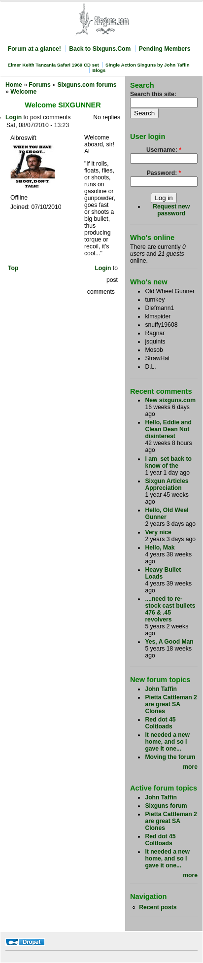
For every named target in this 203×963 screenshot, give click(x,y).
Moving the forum (170, 757)
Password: (164, 173)
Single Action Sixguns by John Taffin (147, 65)
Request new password (171, 210)
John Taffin (161, 689)
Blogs (98, 70)
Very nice (158, 532)
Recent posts (157, 907)
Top (13, 268)
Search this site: (153, 94)
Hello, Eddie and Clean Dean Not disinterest (168, 429)
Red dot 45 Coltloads (160, 723)
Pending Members (165, 48)
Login (13, 117)
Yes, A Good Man (169, 641)
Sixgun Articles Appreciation (166, 484)
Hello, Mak (159, 547)
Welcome (23, 91)
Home (13, 84)
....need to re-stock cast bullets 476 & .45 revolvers (170, 609)
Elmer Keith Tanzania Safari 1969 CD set (53, 65)
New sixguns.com (170, 400)
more (190, 766)
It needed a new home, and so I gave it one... (167, 741)
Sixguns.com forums (86, 84)
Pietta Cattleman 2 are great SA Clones (171, 704)
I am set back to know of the (168, 462)
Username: (163, 149)
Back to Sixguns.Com (100, 48)
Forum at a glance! (34, 48)
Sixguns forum (166, 805)
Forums (40, 84)
